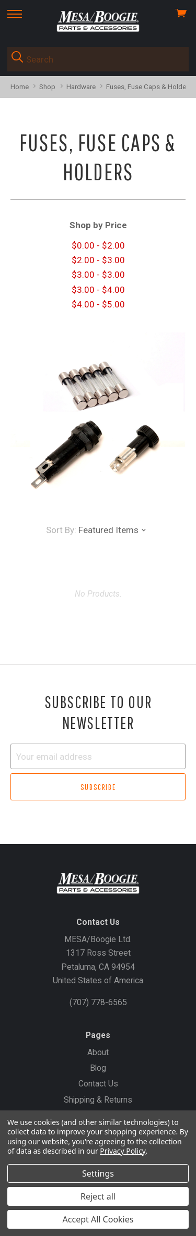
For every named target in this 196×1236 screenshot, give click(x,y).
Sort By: (61, 530)
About (98, 1052)
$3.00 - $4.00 (98, 290)
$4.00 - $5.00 (98, 304)
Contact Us (98, 1084)
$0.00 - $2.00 (98, 245)
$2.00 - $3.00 (98, 260)
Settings (98, 1173)
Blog (98, 1068)
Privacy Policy (122, 1151)
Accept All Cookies (98, 1219)
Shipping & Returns (98, 1100)
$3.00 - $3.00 (98, 274)
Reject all (98, 1196)
